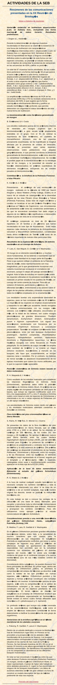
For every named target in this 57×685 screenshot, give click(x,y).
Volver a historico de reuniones (31, 21)
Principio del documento (29, 682)
